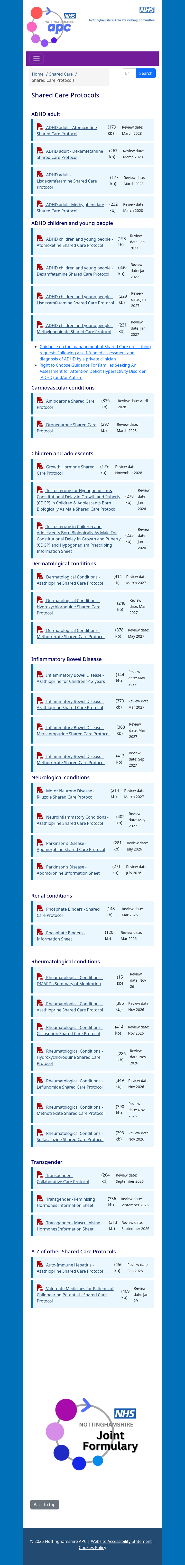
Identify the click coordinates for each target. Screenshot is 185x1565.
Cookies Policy (92, 1547)
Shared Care (61, 74)
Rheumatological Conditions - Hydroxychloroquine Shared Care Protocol (70, 1057)
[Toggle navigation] (36, 58)
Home (38, 74)
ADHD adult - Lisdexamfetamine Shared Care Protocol (67, 181)
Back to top (44, 1504)
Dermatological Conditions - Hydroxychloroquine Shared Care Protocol (68, 607)
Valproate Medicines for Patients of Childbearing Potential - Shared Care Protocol (75, 1295)
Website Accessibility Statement (121, 1541)
